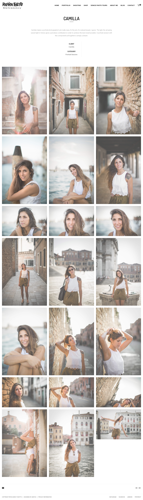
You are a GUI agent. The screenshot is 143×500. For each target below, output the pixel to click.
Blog (123, 5)
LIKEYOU (34, 497)
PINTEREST (138, 497)
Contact (131, 5)
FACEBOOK (122, 497)
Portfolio (66, 5)
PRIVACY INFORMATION (45, 497)
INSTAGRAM (112, 497)
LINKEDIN (129, 497)
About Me (114, 5)
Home (57, 5)
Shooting (77, 5)
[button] (139, 5)
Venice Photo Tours (99, 5)
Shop (86, 5)
